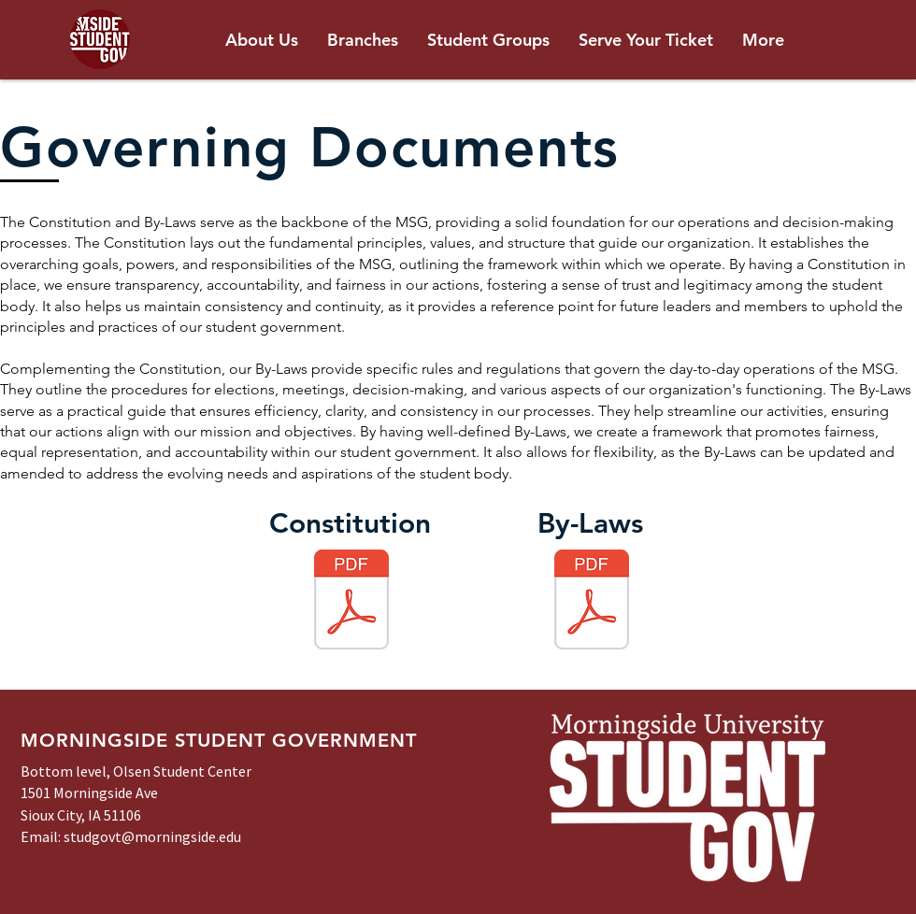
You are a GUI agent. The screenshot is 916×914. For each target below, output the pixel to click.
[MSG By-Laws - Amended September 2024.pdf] (592, 601)
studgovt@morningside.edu (152, 836)
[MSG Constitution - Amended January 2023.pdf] (351, 601)
